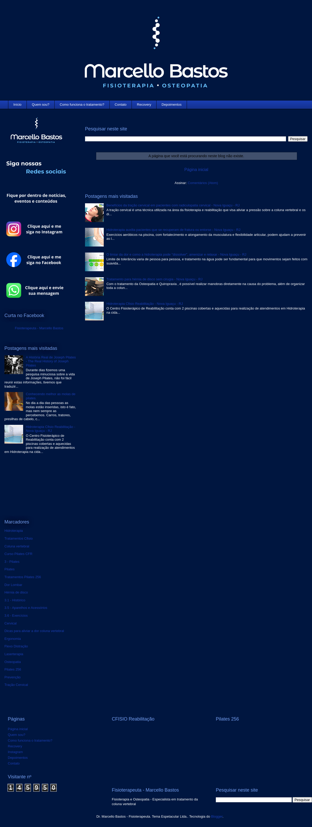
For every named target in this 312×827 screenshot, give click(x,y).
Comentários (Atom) (203, 183)
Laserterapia (13, 654)
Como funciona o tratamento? (82, 104)
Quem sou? (40, 104)
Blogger (217, 816)
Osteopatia (12, 662)
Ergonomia (12, 639)
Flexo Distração (16, 646)
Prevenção (12, 677)
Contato (121, 104)
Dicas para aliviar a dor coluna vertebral (34, 631)
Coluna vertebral (16, 546)
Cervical (10, 623)
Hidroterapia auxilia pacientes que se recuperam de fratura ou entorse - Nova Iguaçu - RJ (173, 230)
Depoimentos (172, 104)
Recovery (144, 104)
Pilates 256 (12, 669)
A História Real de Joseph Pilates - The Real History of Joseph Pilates (51, 361)
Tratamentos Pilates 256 (22, 577)
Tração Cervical (16, 685)
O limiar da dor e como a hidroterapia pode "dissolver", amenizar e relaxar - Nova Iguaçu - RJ (176, 254)
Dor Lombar (13, 585)
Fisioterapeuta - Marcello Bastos (39, 328)
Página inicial (196, 169)
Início (18, 104)
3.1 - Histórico (14, 600)
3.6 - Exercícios (16, 615)
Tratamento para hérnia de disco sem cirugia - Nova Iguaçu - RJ (154, 279)
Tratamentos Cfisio (18, 538)
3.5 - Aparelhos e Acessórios (25, 608)
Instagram (15, 752)
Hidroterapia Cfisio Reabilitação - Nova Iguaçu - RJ (144, 304)
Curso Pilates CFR (18, 554)
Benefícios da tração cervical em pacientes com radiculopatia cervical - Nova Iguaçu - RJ (172, 205)
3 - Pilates (12, 562)
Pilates (9, 569)
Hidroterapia (13, 531)
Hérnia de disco (16, 592)
